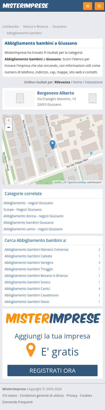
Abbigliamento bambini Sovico (27, 282)
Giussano (59, 26)
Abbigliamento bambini (24, 33)
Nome (77, 82)
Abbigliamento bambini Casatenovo (31, 295)
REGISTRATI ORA (52, 370)
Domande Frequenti (17, 402)
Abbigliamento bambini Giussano (28, 222)
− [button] (8, 127)
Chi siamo (9, 395)
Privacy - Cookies (79, 395)
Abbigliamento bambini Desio (27, 301)
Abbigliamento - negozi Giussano (28, 203)
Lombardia (10, 26)
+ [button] (8, 120)
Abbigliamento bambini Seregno (29, 262)
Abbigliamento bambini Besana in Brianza (36, 275)
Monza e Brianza (35, 26)
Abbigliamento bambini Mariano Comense (36, 249)
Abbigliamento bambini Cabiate (28, 256)
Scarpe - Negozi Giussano (22, 209)
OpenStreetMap (76, 182)
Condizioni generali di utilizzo (42, 395)
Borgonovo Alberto (55, 93)
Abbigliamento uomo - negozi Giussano (33, 229)
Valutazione (94, 82)
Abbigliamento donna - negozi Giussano (33, 216)
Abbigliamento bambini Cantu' (27, 288)
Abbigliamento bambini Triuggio (29, 269)
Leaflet (58, 182)
